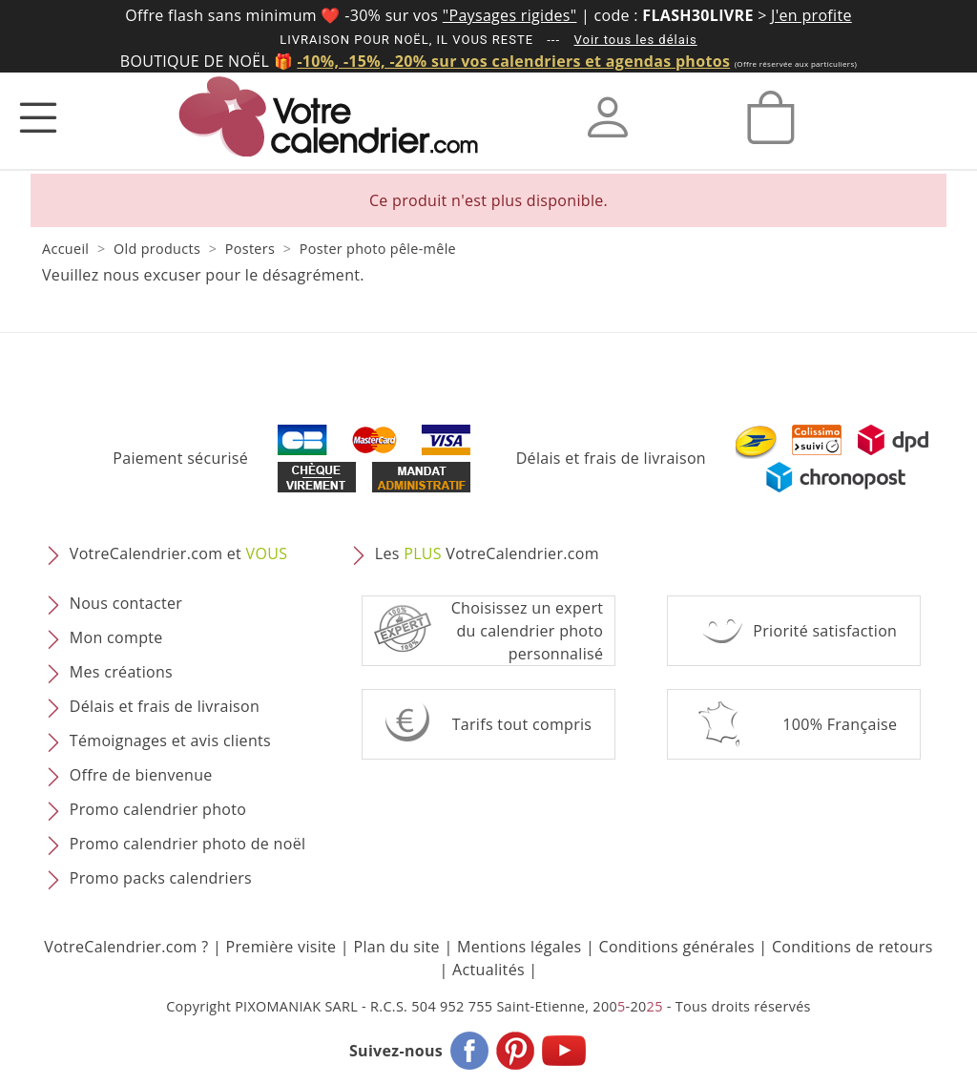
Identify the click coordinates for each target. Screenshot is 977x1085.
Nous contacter (126, 603)
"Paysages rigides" (510, 15)
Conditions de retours (852, 946)
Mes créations (121, 671)
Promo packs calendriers (161, 877)
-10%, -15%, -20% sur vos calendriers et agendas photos (513, 61)
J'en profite (811, 15)
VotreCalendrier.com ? (126, 946)
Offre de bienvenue (141, 774)
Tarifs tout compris (522, 724)
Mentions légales (519, 946)
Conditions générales (677, 946)
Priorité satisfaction (825, 630)
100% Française (839, 724)
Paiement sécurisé (180, 458)
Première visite (281, 946)
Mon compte (116, 637)
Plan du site (396, 946)
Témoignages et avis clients (170, 740)
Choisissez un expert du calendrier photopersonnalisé (527, 630)
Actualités (488, 969)
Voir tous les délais (635, 39)
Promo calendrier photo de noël (188, 843)
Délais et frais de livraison (611, 458)
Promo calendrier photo (158, 809)
